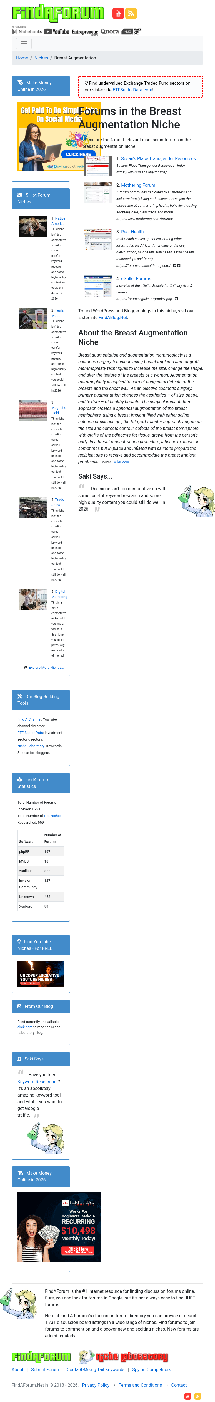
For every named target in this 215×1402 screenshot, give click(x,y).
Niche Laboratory (31, 746)
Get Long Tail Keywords (101, 1369)
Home (22, 58)
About (18, 1369)
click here (25, 1027)
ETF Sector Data (30, 733)
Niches (41, 58)
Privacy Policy (96, 1385)
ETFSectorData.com (132, 90)
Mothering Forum (138, 185)
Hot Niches (53, 816)
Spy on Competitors (151, 1369)
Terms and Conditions (140, 1385)
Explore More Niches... (46, 667)
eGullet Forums (136, 278)
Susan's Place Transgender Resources (158, 158)
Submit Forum (45, 1369)
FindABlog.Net (113, 317)
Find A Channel (29, 719)
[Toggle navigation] (24, 43)
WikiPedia (121, 462)
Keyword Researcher (38, 1081)
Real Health (132, 232)
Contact (179, 1385)
